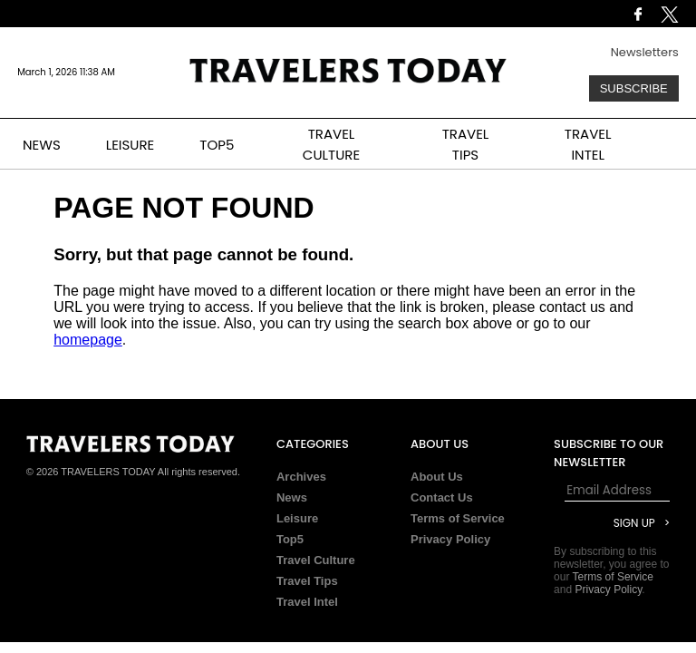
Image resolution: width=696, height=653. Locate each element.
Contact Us (442, 497)
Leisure (297, 518)
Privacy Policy (450, 539)
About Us (437, 476)
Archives (301, 476)
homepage (87, 339)
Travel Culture (315, 560)
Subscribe (634, 88)
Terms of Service (458, 518)
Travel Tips (307, 581)
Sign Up (634, 523)
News (291, 497)
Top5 (290, 539)
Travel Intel (307, 602)
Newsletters (645, 52)
